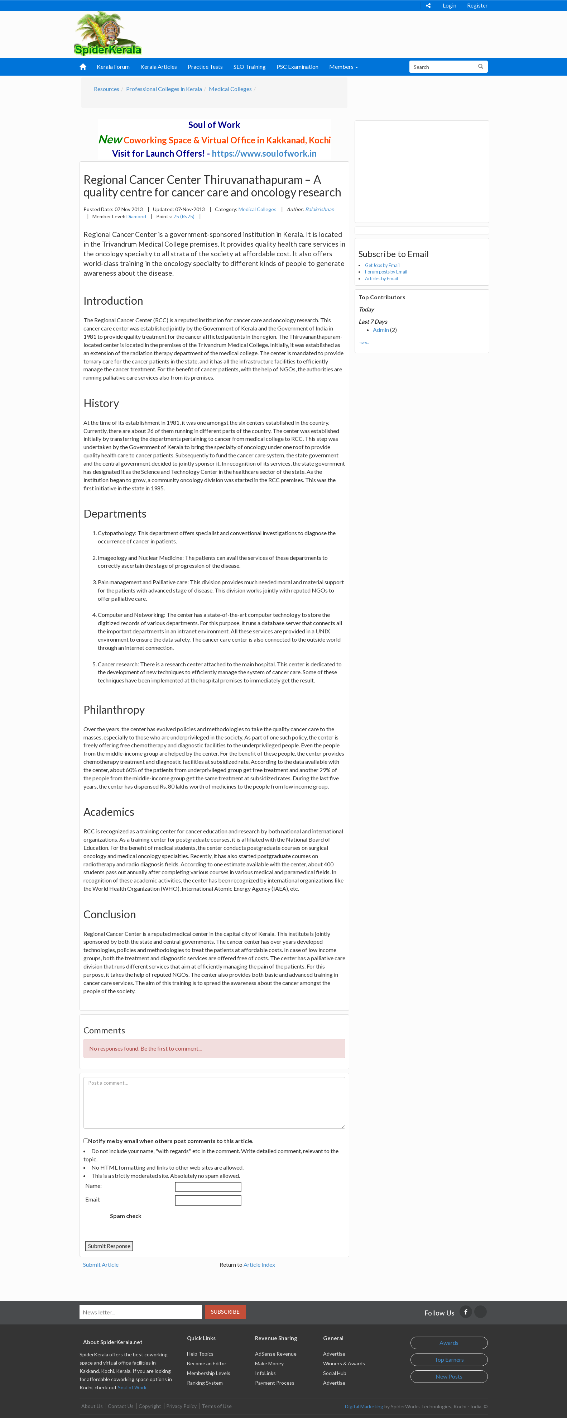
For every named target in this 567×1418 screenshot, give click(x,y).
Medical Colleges (230, 88)
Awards (448, 1342)
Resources (106, 88)
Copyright (150, 1406)
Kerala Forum (113, 66)
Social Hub (334, 1373)
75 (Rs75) (183, 216)
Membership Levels (208, 1373)
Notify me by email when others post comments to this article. (171, 1140)
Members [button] (343, 66)
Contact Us (121, 1406)
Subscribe (225, 1311)
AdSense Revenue (276, 1354)
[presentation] (206, 1223)
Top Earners (449, 1359)
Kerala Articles (158, 66)
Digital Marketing (364, 1406)
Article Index (259, 1264)
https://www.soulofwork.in (264, 153)
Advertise (334, 1354)
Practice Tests (205, 66)
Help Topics (200, 1354)
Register (477, 5)
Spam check (125, 1215)
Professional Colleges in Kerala (164, 88)
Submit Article (101, 1264)
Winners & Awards (344, 1363)
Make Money (269, 1363)
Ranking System (205, 1383)
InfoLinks (265, 1373)
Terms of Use (217, 1406)
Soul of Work (132, 1387)
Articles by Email (381, 278)
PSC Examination (297, 66)
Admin (381, 329)
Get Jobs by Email (382, 265)
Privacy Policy (181, 1406)
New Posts (449, 1376)
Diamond (136, 216)
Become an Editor (206, 1363)
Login (449, 5)
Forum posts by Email (386, 272)
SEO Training (250, 66)
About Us (92, 1406)
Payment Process (274, 1383)
